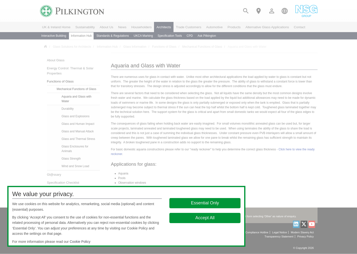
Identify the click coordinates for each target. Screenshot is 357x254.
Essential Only (205, 202)
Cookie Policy (80, 242)
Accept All (205, 217)
